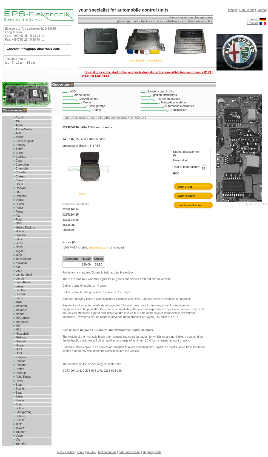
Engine (96, 109)
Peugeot (20, 357)
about (80, 452)
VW (16, 439)
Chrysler (20, 172)
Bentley (19, 144)
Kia (16, 266)
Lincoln (19, 294)
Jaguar (19, 251)
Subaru (19, 416)
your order (185, 186)
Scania (19, 388)
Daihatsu (20, 196)
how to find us (107, 452)
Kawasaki (20, 262)
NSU (17, 349)
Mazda (18, 313)
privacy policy (66, 452)
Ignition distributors (164, 95)
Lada (17, 270)
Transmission (178, 109)
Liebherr (19, 290)
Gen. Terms (246, 10)
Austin (18, 137)
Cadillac (19, 156)
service (91, 452)
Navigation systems (173, 102)
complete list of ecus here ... (147, 60)
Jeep (17, 254)
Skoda (18, 400)
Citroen (19, 176)
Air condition (82, 95)
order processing (129, 452)
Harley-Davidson (25, 227)
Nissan (19, 345)
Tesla (17, 423)
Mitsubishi (20, 333)
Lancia (18, 278)
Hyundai (19, 235)
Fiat (17, 215)
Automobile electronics (179, 106)
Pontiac (19, 361)
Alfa (17, 121)
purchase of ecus (190, 205)
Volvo (18, 435)
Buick (18, 152)
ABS (73, 91)
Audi (17, 133)
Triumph (19, 431)
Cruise (87, 102)
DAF (17, 192)
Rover (18, 380)
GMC (17, 223)
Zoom (82, 193)
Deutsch (252, 19)
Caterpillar (21, 164)
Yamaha (19, 443)
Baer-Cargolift (23, 141)
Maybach (20, 310)
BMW (18, 148)
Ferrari (18, 211)
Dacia (18, 184)
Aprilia (18, 125)
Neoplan (20, 341)
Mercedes (20, 321)
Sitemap (262, 10)
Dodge (18, 199)
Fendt (18, 207)
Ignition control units (161, 91)
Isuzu (17, 243)
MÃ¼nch (20, 337)
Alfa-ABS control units (112, 117)
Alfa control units (84, 117)
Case (17, 160)
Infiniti (18, 239)
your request (188, 196)
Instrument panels (168, 98)
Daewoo (19, 188)
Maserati (20, 306)
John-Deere (22, 258)
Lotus (18, 298)
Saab (17, 384)
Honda (18, 231)
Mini (17, 329)
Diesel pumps (96, 106)
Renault (19, 372)
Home (66, 117)
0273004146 (138, 117)
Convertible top (88, 98)
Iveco (17, 247)
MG (16, 325)
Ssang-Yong (22, 412)
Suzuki (18, 420)
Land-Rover (22, 282)
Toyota (18, 428)
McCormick (21, 317)
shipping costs (98, 247)
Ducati (18, 203)
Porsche (19, 364)
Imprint (232, 10)
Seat (17, 392)
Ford (17, 219)
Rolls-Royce (22, 376)
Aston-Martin (22, 129)
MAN (17, 302)
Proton (18, 369)
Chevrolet (20, 168)
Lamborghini (22, 274)
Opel (17, 353)
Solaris (19, 408)
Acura (18, 117)
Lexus (18, 286)
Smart (18, 404)
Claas (18, 180)
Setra (17, 396)
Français (252, 23)
